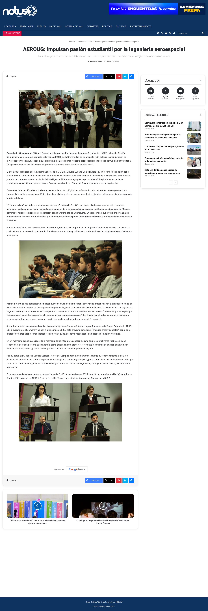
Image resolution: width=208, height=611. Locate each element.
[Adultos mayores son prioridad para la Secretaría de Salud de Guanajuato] (194, 138)
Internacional (74, 26)
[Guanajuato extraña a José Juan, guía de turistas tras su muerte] (194, 162)
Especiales (26, 26)
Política (107, 26)
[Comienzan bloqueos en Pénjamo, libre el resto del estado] (194, 150)
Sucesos (121, 26)
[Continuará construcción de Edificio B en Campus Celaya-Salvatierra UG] (194, 126)
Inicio (72, 42)
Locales (9, 26)
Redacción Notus (96, 61)
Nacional (55, 26)
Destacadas (81, 42)
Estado (41, 26)
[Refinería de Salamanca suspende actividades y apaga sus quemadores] (194, 174)
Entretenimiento (140, 26)
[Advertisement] (70, 451)
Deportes (92, 26)
